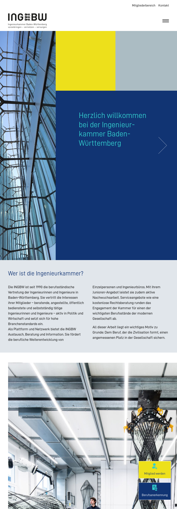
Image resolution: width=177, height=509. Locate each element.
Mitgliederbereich (143, 5)
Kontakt (163, 5)
